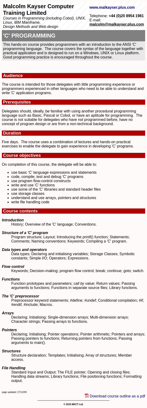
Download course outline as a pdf (117, 396)
